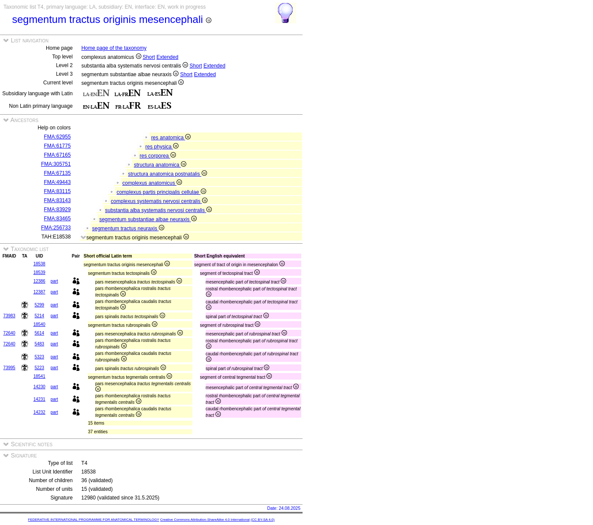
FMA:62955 (57, 137)
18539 (39, 272)
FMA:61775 (57, 146)
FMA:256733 (56, 228)
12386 (39, 281)
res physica (162, 147)
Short (149, 57)
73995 (9, 367)
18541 (39, 376)
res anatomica (171, 138)
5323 (39, 356)
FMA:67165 (57, 155)
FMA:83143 (57, 200)
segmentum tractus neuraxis (128, 228)
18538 (39, 263)
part (54, 281)
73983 (9, 315)
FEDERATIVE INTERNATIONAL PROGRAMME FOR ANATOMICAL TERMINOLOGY (93, 520)
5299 (39, 305)
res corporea (158, 156)
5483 (39, 343)
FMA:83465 (57, 219)
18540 (39, 324)
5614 (39, 333)
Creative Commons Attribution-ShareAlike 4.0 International (204, 520)
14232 (39, 412)
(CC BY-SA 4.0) (262, 520)
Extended (167, 57)
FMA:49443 (57, 182)
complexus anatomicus (152, 183)
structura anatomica (160, 165)
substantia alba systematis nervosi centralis (158, 210)
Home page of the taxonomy (114, 48)
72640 (9, 333)
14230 (39, 386)
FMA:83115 (57, 191)
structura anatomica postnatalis (167, 174)
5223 (39, 367)
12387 (39, 292)
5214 (39, 315)
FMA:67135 (57, 173)
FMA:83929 (57, 209)
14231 (39, 399)
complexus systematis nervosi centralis (159, 201)
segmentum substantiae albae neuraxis (148, 219)
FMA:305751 (56, 164)
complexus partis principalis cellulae (161, 192)
